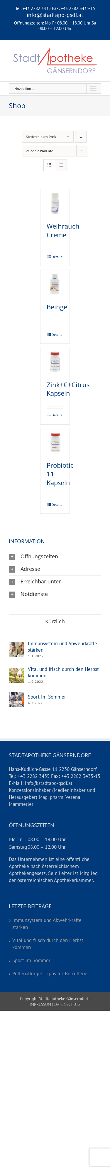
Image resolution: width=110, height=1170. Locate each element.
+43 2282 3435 (37, 8)
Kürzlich (55, 621)
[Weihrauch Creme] (55, 203)
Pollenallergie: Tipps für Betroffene (49, 973)
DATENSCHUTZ (67, 1004)
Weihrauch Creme (63, 230)
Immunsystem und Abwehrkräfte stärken (62, 646)
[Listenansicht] (61, 165)
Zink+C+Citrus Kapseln (68, 389)
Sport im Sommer (47, 697)
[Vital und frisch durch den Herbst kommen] (16, 671)
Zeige (39, 151)
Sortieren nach (41, 136)
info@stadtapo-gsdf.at (55, 15)
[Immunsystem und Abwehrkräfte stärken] (16, 645)
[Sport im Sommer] (16, 695)
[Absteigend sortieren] (81, 137)
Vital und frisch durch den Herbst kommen (63, 672)
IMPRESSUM (40, 1004)
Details (57, 257)
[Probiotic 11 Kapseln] (55, 442)
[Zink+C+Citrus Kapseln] (55, 361)
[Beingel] (55, 284)
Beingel (58, 306)
